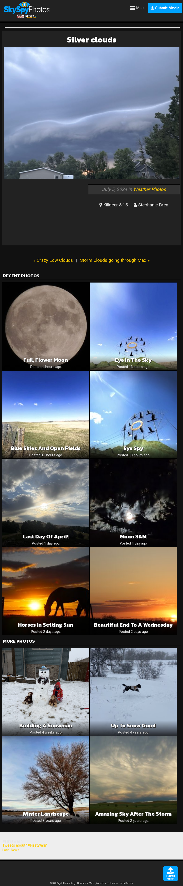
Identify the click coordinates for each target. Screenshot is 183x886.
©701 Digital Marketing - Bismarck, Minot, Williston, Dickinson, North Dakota (91, 883)
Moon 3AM (133, 536)
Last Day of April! (45, 536)
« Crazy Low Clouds (53, 260)
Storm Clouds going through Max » (115, 260)
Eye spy (133, 448)
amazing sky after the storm (133, 814)
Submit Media (165, 8)
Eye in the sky (133, 360)
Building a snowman (45, 725)
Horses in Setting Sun (45, 625)
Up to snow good (133, 725)
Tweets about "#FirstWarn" (24, 845)
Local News (10, 850)
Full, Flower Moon (45, 360)
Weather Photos (149, 189)
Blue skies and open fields (46, 448)
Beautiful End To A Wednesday (133, 625)
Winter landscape (45, 814)
